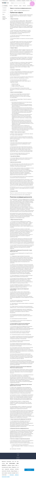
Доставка (29, 5)
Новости (24, 5)
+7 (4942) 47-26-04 (12, 0)
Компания (16, 5)
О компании (19, 0)
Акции (20, 5)
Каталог (5, 5)
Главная (10, 5)
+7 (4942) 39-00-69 (5, 0)
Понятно (29, 469)
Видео (31, 0)
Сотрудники (23, 0)
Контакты (27, 0)
